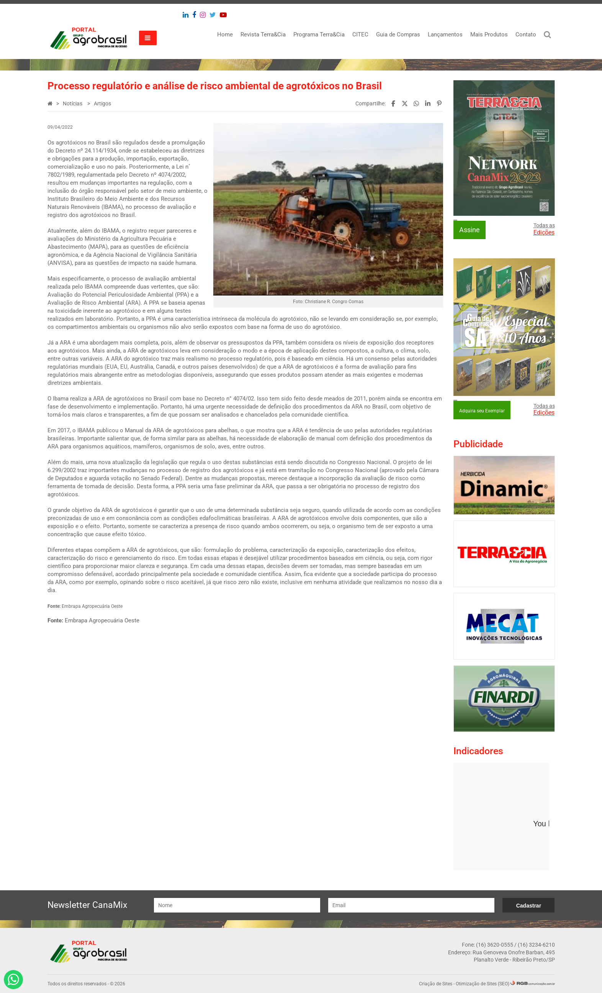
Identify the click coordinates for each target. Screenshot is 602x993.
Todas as (544, 229)
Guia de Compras (398, 34)
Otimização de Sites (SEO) (482, 983)
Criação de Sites (435, 983)
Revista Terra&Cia (263, 34)
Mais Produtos (489, 34)
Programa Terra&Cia (319, 34)
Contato (525, 34)
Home (225, 34)
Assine (469, 230)
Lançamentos (445, 34)
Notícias (73, 103)
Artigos (102, 103)
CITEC (360, 34)
